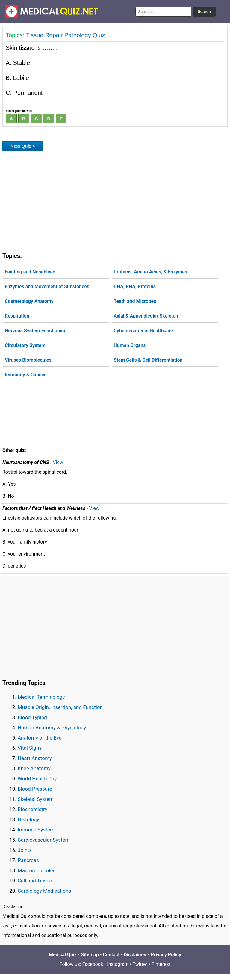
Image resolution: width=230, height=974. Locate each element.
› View (56, 462)
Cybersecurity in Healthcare (143, 330)
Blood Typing (32, 717)
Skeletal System (36, 799)
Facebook (92, 964)
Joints (25, 850)
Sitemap (90, 954)
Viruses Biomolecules (28, 360)
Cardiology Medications (44, 891)
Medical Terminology (41, 697)
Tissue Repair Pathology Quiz (65, 35)
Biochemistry (32, 809)
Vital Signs (30, 748)
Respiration (17, 316)
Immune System (36, 830)
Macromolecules (36, 870)
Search (204, 11)
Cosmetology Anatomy (29, 301)
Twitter (140, 964)
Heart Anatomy (35, 758)
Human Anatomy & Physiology (52, 728)
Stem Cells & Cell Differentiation (148, 360)
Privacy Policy (166, 954)
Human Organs (130, 345)
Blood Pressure (35, 789)
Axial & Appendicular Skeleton (146, 316)
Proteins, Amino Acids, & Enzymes (150, 272)
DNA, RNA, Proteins (135, 286)
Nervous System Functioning (35, 330)
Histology (28, 819)
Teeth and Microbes (135, 301)
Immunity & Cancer (25, 375)
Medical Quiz (63, 954)
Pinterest (160, 964)
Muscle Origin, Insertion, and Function (60, 707)
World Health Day (37, 779)
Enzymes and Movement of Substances (47, 286)
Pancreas (28, 860)
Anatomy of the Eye (39, 738)
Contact (111, 954)
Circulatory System (25, 345)
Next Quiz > (22, 146)
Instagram (117, 964)
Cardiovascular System (43, 840)
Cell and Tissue (35, 881)
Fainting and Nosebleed (30, 272)
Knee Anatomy (34, 768)
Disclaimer (135, 954)
